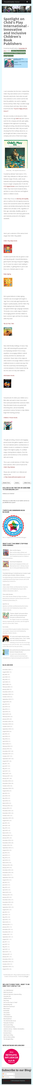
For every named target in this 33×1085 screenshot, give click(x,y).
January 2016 (6, 808)
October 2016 (6, 786)
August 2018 (6, 731)
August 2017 (6, 761)
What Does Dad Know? (9, 1006)
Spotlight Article (8, 55)
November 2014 (7, 843)
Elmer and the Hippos (15, 550)
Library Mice (7, 1012)
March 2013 (6, 892)
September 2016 (7, 788)
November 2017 (7, 753)
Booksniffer (6, 1010)
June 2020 (5, 677)
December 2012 (7, 899)
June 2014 (5, 855)
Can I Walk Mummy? (8, 990)
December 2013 (7, 870)
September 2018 (7, 729)
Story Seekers (7, 1014)
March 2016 (6, 803)
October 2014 (6, 845)
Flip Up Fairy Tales (9, 323)
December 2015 (7, 810)
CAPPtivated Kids (8, 1016)
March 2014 (6, 862)
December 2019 (7, 692)
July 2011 (5, 942)
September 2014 (7, 848)
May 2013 (5, 887)
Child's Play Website (9, 467)
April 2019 (5, 711)
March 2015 (6, 833)
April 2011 (5, 949)
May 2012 (5, 917)
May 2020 (5, 679)
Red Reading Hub (8, 1004)
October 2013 (6, 875)
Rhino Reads (7, 1008)
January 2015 (6, 838)
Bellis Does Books (8, 992)
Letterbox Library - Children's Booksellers (14, 1029)
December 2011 (7, 929)
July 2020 (5, 674)
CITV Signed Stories (9, 186)
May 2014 (5, 857)
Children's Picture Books (10, 417)
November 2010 (7, 961)
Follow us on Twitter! (8, 493)
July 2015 (5, 823)
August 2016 (6, 791)
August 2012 (6, 909)
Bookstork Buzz (7, 1033)
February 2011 (6, 954)
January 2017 (6, 778)
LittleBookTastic (7, 998)
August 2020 (6, 672)
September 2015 (7, 818)
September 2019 (7, 699)
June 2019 (5, 706)
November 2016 (7, 783)
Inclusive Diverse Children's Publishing (14, 53)
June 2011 (5, 944)
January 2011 (6, 956)
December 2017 (7, 751)
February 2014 (6, 865)
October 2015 (6, 815)
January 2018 (6, 749)
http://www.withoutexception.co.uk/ (15, 477)
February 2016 (6, 805)
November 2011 (7, 932)
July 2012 (5, 912)
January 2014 (6, 867)
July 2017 (5, 763)
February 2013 (6, 895)
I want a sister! (6, 585)
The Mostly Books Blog (9, 1027)
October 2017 (6, 756)
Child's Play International (18, 51)
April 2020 (5, 682)
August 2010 (6, 969)
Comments (6, 1077)
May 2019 (5, 709)
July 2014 (5, 852)
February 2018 (6, 746)
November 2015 (7, 813)
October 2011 (6, 934)
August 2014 (6, 850)
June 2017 (5, 766)
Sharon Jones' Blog (8, 1025)
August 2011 (6, 939)
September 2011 (7, 937)
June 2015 (5, 825)
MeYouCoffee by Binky (9, 1037)
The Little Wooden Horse (10, 1021)
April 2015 (5, 830)
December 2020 (7, 669)
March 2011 (6, 951)
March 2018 (6, 744)
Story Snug (6, 1000)
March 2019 (6, 714)
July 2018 (5, 734)
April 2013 (5, 890)
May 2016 (5, 798)
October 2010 (6, 964)
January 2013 (6, 897)
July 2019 (5, 704)
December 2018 (7, 721)
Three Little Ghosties (8, 594)
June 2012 (5, 914)
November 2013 (7, 872)
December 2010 (7, 959)
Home (17, 482)
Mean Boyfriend (7, 1018)
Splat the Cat (6, 604)
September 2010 (7, 966)
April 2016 (5, 800)
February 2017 (6, 776)
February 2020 (6, 687)
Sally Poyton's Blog (8, 1035)
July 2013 (5, 882)
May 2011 (5, 947)
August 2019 (6, 701)
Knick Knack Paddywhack (16, 562)
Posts (5, 1074)
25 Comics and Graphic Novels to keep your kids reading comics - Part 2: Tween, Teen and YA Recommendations (20, 638)
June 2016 (5, 796)
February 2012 (6, 924)
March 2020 (6, 684)
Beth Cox (18, 118)
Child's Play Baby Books (11, 241)
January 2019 (6, 719)
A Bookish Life (7, 996)
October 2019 (6, 697)
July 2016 (5, 793)
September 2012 (7, 907)
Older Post (27, 482)
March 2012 (6, 922)
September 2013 (7, 877)
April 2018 (5, 741)
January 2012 (6, 927)
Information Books (9, 375)
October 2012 (6, 904)
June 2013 (5, 885)
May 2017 (5, 768)
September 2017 (7, 758)
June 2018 (5, 736)
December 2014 (7, 840)
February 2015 (6, 835)
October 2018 (6, 726)
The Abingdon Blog (8, 1039)
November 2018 (7, 724)
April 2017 (5, 771)
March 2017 (6, 773)
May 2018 (5, 739)
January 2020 (6, 689)
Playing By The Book (9, 1023)
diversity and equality (22, 199)
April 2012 (5, 919)
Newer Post (6, 482)
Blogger (27, 976)
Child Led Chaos (8, 1031)
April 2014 (5, 860)
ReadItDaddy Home (12, 2)
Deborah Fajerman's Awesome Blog (12, 994)
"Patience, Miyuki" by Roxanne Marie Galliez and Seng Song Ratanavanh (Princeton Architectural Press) (19, 615)
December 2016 (7, 781)
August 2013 (6, 880)
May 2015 (5, 828)
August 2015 (6, 820)
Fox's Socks (5, 627)
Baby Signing (7, 274)
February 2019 (6, 716)
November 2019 (7, 694)
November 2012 (7, 902)
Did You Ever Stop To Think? (10, 1002)
